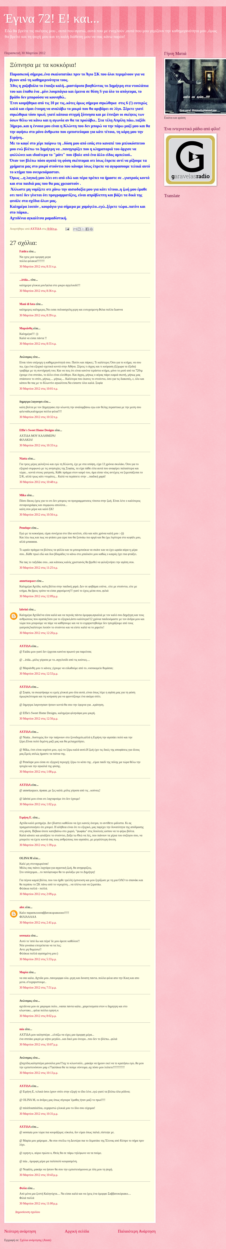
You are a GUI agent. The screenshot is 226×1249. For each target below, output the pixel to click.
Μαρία (23, 972)
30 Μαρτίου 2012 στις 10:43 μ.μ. (38, 1175)
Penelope (25, 527)
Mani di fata (27, 304)
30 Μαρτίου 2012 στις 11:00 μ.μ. (38, 1203)
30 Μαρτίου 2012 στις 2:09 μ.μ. (38, 894)
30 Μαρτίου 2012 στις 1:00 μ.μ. (38, 771)
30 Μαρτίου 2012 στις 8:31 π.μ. (37, 266)
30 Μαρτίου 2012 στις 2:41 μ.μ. (38, 922)
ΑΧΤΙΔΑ (24, 646)
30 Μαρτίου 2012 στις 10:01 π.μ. (38, 388)
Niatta (23, 458)
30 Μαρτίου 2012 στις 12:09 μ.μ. (38, 596)
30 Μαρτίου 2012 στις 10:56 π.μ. (38, 514)
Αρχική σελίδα (77, 1231)
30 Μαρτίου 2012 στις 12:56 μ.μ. (38, 718)
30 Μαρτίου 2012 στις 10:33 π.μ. (38, 445)
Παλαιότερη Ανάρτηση (137, 1231)
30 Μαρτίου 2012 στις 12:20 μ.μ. (38, 633)
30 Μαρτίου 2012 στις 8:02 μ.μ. (38, 1016)
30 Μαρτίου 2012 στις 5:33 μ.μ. (38, 959)
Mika (22, 495)
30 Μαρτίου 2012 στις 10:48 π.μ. (38, 482)
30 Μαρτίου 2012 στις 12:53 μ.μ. (38, 673)
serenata (24, 935)
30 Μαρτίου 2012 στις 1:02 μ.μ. (38, 804)
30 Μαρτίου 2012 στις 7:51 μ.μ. (38, 987)
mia (21, 1029)
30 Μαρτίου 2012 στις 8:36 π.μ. (37, 290)
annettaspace (27, 581)
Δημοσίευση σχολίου (27, 1212)
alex (22, 907)
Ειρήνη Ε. (25, 817)
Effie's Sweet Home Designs (36, 430)
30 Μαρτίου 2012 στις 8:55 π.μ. (37, 343)
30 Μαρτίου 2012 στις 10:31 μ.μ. (38, 1113)
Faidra (23, 251)
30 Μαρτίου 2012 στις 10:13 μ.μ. (38, 1072)
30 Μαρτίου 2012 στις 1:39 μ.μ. (38, 845)
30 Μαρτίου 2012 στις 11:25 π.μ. (38, 567)
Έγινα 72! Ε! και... (52, 18)
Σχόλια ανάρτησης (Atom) (35, 1240)
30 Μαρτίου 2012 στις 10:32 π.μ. (38, 417)
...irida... (24, 279)
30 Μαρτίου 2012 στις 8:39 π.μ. (37, 315)
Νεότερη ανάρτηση (20, 1231)
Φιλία (23, 1188)
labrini (23, 609)
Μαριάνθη (25, 328)
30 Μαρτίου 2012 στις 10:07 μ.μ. (38, 1044)
